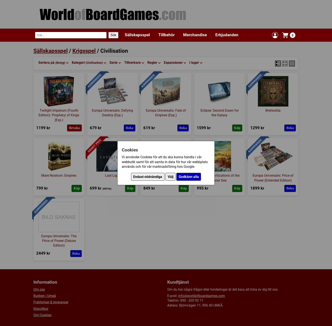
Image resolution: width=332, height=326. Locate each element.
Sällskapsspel (137, 34)
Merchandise (195, 34)
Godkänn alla (189, 177)
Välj (170, 177)
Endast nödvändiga (147, 177)
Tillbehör (166, 34)
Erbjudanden (226, 34)
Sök (113, 35)
